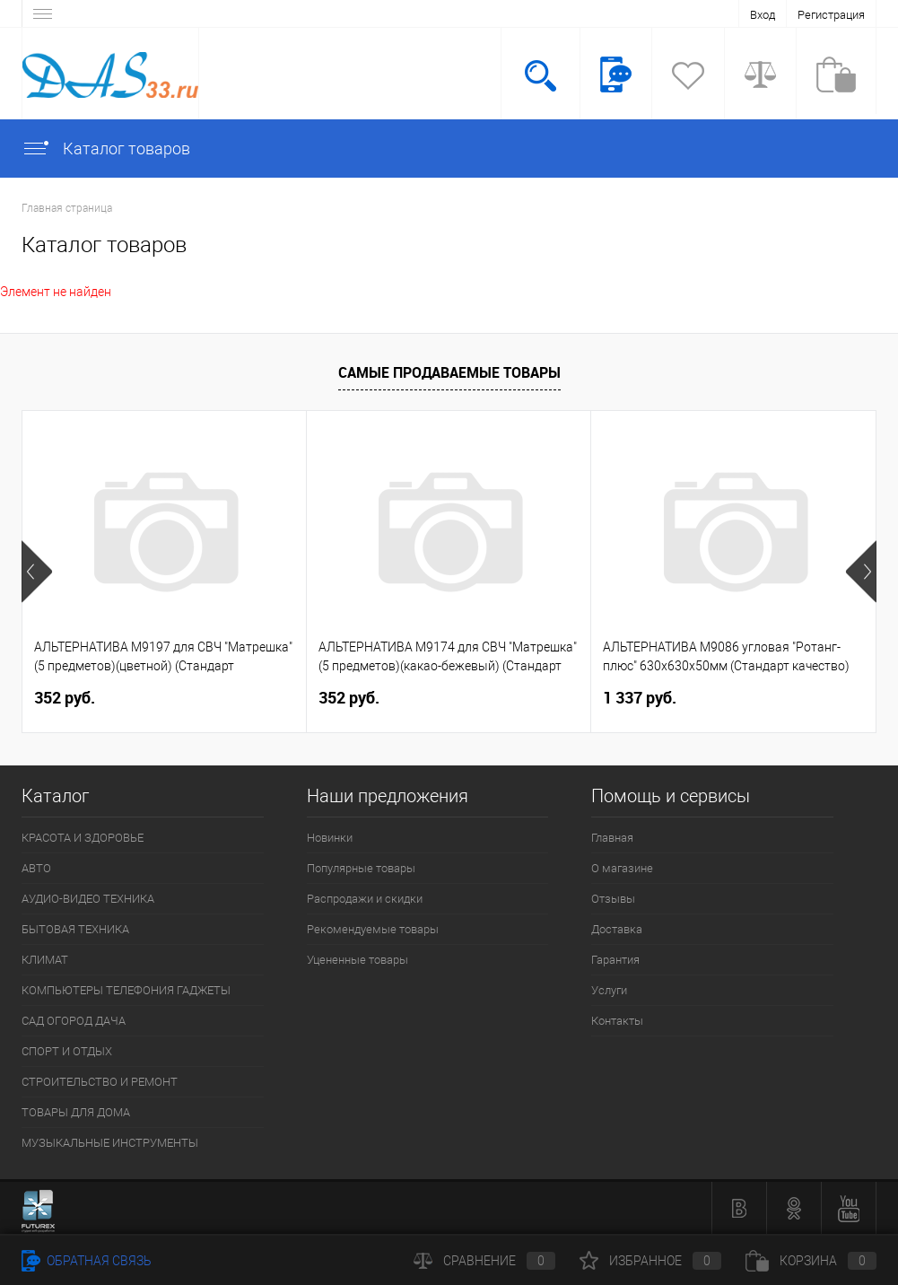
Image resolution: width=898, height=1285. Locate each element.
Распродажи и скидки (365, 898)
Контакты (617, 1020)
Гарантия (615, 959)
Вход (762, 15)
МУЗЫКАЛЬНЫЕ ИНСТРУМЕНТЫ (110, 1143)
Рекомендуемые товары (373, 929)
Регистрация (831, 15)
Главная (612, 837)
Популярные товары (361, 868)
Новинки (330, 837)
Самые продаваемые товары (449, 372)
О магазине (622, 868)
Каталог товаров (106, 148)
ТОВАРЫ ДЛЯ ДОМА (76, 1112)
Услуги (609, 990)
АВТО (36, 868)
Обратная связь (87, 1261)
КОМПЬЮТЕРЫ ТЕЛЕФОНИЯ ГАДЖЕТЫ (126, 990)
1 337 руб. (639, 697)
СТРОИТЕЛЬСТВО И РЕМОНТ (100, 1081)
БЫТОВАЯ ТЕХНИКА (75, 929)
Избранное (650, 1261)
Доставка (616, 929)
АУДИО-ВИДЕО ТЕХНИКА (88, 898)
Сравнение (484, 1261)
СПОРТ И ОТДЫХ (67, 1051)
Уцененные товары (357, 959)
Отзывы (613, 898)
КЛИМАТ (45, 959)
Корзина (810, 1261)
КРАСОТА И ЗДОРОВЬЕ (83, 837)
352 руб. (64, 697)
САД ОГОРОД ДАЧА (74, 1020)
